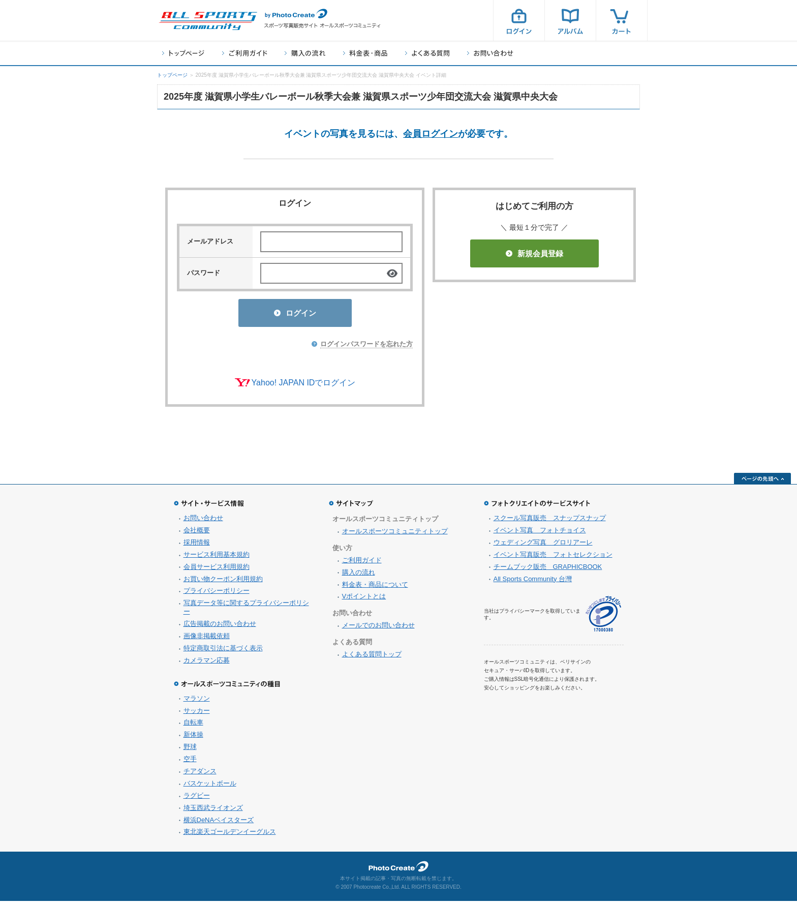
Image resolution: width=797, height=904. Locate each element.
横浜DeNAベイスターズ (218, 823)
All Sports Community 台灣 (533, 582)
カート (621, 20)
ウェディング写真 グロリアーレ (543, 545)
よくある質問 (427, 53)
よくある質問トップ (372, 657)
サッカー (196, 713)
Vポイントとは (364, 599)
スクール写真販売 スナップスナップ (550, 521)
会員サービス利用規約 (216, 570)
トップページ (183, 53)
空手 (190, 762)
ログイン (519, 20)
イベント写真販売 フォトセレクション (553, 557)
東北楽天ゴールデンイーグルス (229, 834)
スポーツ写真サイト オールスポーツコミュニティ (208, 21)
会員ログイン (430, 134)
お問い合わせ (490, 53)
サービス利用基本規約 (216, 557)
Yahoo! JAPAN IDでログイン (304, 385)
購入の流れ (305, 53)
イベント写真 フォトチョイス (540, 533)
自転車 (193, 725)
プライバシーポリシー (216, 593)
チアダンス (200, 774)
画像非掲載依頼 (206, 639)
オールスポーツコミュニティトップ (395, 534)
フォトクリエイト (398, 869)
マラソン (196, 701)
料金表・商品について (375, 587)
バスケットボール (209, 786)
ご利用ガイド (244, 53)
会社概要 (196, 533)
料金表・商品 (365, 53)
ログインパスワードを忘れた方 (366, 347)
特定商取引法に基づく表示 (223, 651)
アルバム (570, 20)
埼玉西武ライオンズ (213, 811)
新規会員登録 (534, 253)
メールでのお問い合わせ (378, 628)
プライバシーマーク (603, 617)
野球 (190, 750)
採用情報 (196, 545)
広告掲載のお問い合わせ (219, 626)
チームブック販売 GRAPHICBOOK (548, 570)
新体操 (193, 737)
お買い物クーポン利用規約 (223, 582)
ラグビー (196, 798)
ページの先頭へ (762, 481)
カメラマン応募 (206, 663)
